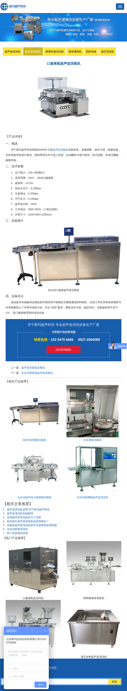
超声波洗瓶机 (14, 6)
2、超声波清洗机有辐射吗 (18, 513)
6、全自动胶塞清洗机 (15, 529)
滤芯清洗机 (107, 51)
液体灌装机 (75, 51)
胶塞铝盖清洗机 (55, 51)
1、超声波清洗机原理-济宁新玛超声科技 (26, 509)
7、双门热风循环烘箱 (15, 533)
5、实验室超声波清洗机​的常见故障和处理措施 (30, 525)
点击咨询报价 (63, 349)
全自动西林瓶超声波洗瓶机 (37, 372)
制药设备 (91, 51)
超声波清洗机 (12, 51)
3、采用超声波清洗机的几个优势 (22, 517)
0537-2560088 (89, 340)
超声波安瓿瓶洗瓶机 (33, 367)
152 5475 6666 (62, 340)
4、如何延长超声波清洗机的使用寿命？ (26, 521)
